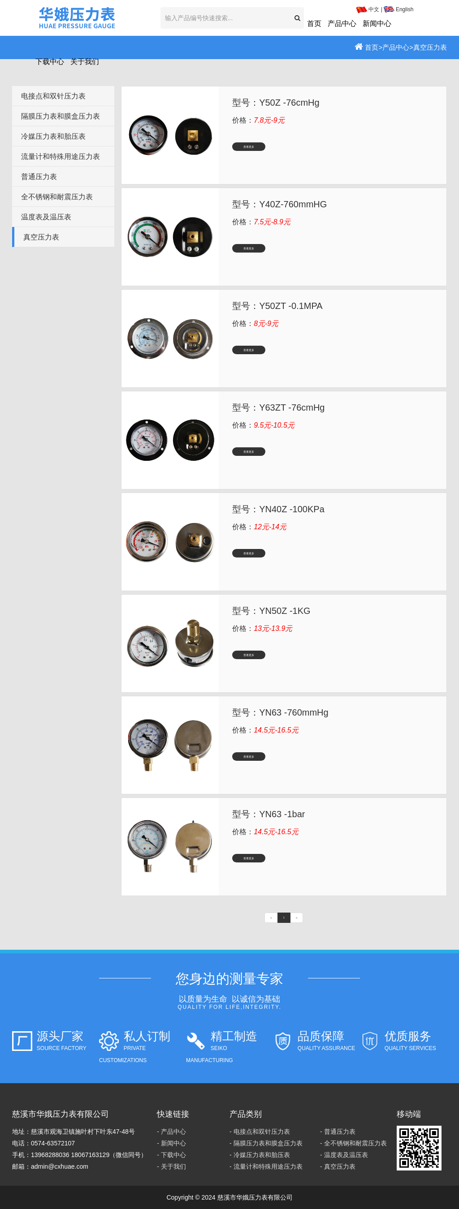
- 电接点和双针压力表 (260, 1131)
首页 (314, 23)
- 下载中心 (171, 1154)
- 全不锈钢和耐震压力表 (353, 1143)
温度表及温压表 (46, 217)
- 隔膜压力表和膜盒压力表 (266, 1143)
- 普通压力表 (337, 1131)
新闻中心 (377, 23)
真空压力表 (430, 47)
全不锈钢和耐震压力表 (57, 197)
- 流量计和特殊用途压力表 (266, 1166)
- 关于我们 (171, 1166)
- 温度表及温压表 (344, 1154)
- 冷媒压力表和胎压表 (260, 1154)
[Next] (296, 918)
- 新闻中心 (171, 1143)
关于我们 (84, 61)
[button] (297, 17)
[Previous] (270, 918)
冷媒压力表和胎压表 (53, 136)
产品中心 (342, 23)
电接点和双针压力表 (53, 96)
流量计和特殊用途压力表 (60, 156)
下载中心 (49, 61)
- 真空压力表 (337, 1166)
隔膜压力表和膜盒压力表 (60, 116)
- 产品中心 (171, 1131)
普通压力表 (39, 176)
